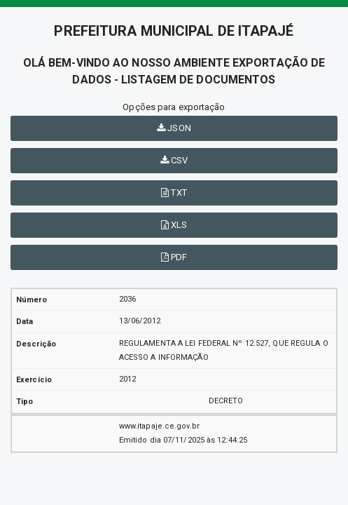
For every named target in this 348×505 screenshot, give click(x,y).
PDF (174, 257)
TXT (174, 192)
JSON (174, 128)
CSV (174, 160)
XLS (174, 225)
